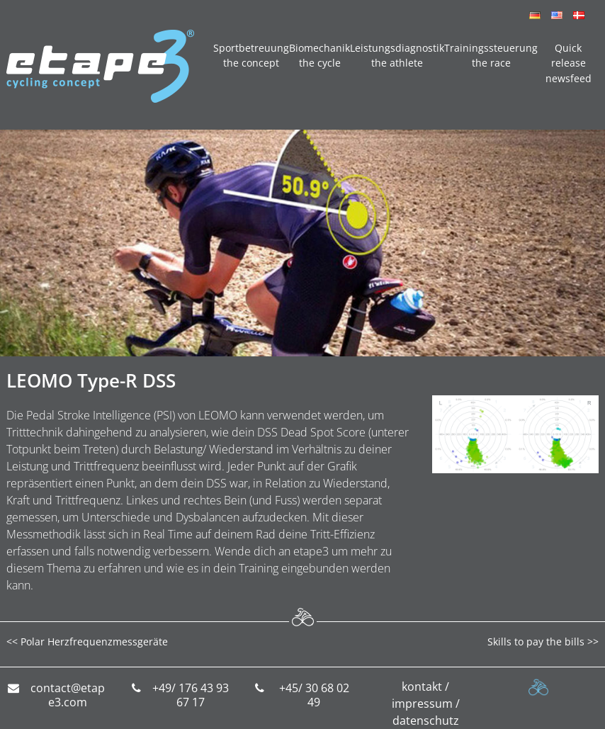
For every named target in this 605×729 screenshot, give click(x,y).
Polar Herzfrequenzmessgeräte (94, 641)
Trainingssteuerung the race (491, 55)
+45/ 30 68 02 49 (314, 695)
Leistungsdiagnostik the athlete (397, 55)
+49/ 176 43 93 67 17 (190, 695)
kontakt (422, 686)
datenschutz (425, 720)
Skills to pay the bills (535, 641)
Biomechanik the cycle (319, 55)
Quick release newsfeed (568, 63)
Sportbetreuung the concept (251, 55)
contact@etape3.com (67, 695)
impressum (422, 703)
